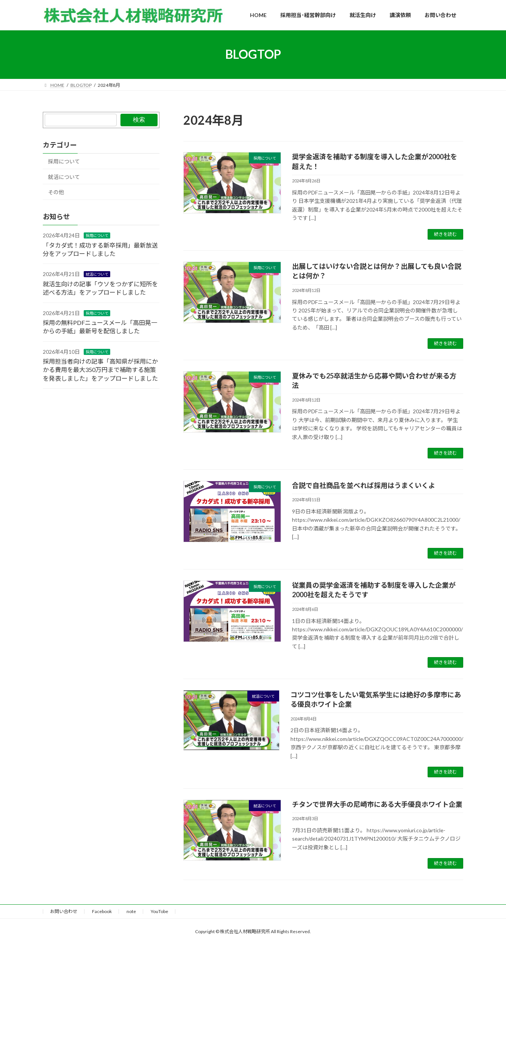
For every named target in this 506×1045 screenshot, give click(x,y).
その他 (56, 192)
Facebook (102, 911)
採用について (64, 161)
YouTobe (159, 911)
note (131, 911)
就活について (64, 176)
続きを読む (445, 234)
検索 (139, 119)
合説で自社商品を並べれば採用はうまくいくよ (363, 485)
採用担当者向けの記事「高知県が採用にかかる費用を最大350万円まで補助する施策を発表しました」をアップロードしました (100, 370)
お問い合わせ (63, 911)
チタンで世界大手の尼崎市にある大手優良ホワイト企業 (377, 804)
